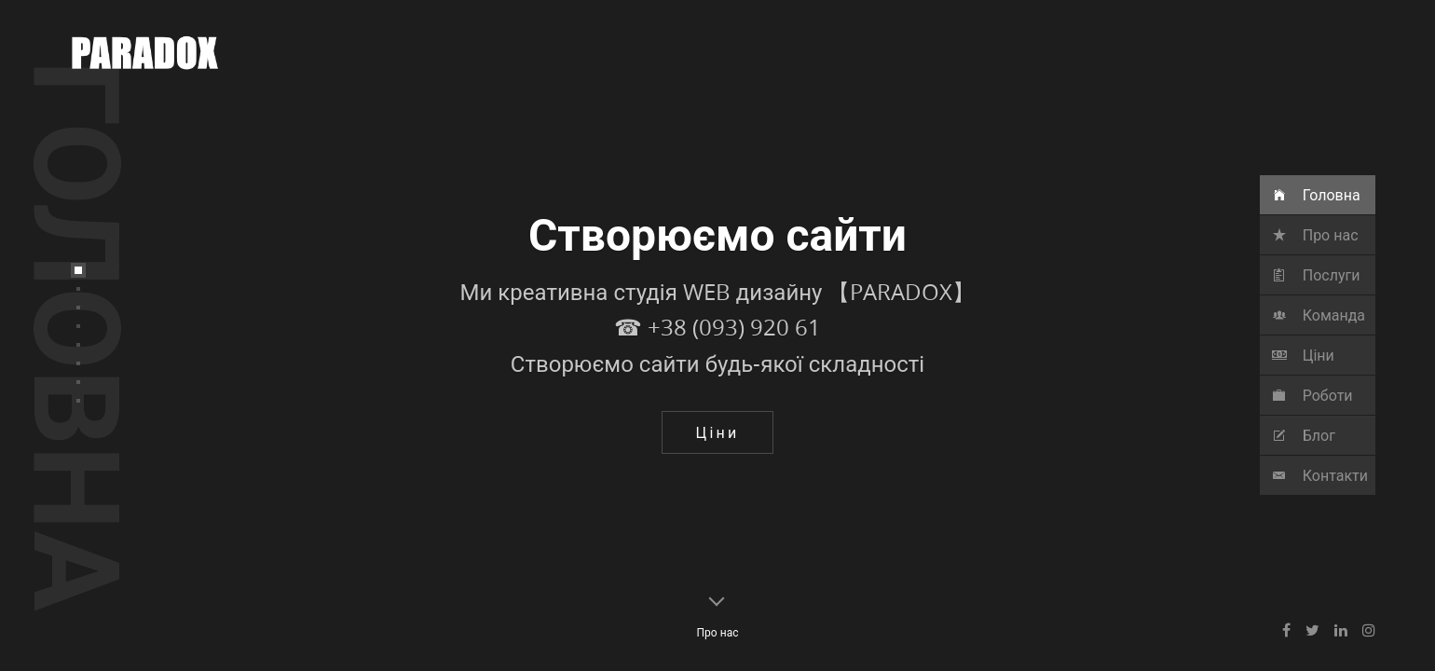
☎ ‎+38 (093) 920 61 (717, 385)
